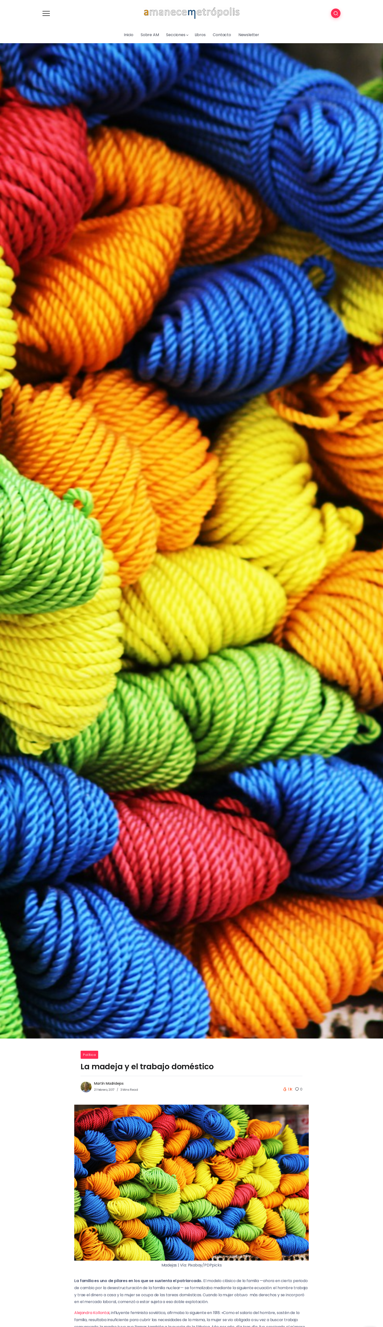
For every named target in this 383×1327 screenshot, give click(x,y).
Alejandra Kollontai (91, 1313)
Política (89, 1055)
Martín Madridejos (109, 1083)
